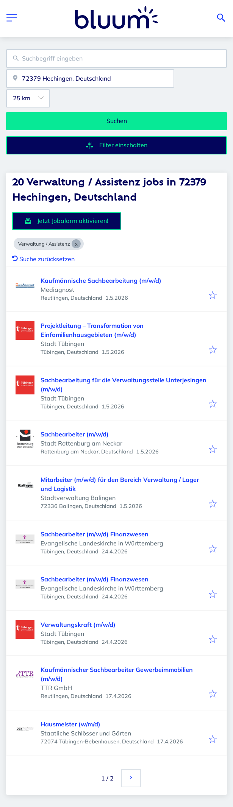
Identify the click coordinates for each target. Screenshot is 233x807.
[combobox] (116, 58)
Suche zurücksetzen (43, 259)
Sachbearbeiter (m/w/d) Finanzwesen (95, 534)
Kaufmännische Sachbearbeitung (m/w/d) (101, 280)
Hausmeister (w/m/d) (70, 724)
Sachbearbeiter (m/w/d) (75, 434)
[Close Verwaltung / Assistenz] (76, 243)
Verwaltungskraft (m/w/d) (78, 624)
